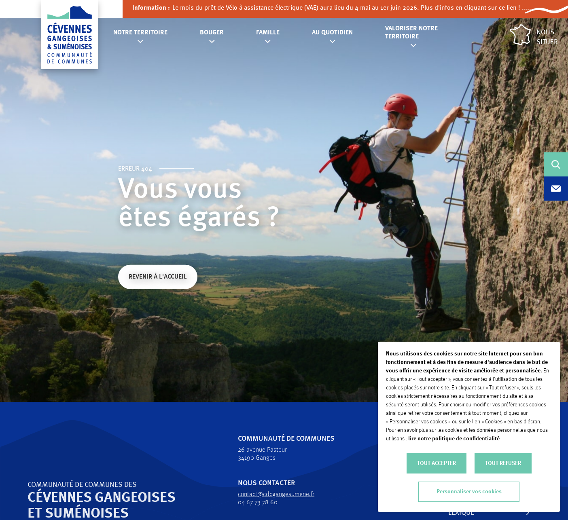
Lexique (446, 512)
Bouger (212, 33)
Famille (268, 33)
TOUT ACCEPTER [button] (436, 463)
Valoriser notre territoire (411, 32)
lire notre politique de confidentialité (454, 439)
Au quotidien (332, 33)
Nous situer (534, 35)
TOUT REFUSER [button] (503, 463)
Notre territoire (140, 33)
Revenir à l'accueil (158, 278)
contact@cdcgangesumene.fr (261, 494)
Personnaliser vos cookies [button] (469, 492)
